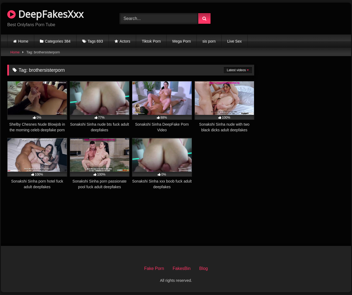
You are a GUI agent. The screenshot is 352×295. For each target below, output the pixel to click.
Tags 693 (95, 41)
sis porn (209, 41)
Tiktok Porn (151, 41)
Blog (203, 268)
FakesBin (182, 268)
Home (23, 41)
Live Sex (234, 41)
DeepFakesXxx (45, 14)
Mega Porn (181, 41)
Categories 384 (58, 41)
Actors (125, 41)
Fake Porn (154, 268)
